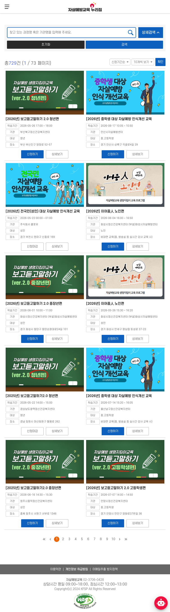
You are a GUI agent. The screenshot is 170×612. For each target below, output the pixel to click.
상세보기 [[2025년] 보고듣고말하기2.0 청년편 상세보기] (57, 431)
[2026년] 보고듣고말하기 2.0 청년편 (32, 119)
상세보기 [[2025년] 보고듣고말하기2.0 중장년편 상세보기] (57, 523)
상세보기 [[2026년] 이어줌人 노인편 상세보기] (137, 246)
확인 (160, 62)
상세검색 (152, 31)
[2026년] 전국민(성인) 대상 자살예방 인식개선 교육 (43, 211)
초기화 (45, 44)
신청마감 (32, 246)
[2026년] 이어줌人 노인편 (105, 211)
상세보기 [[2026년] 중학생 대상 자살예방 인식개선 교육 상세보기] (137, 154)
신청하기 (32, 154)
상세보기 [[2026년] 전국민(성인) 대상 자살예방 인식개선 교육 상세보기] (57, 246)
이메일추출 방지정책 (105, 569)
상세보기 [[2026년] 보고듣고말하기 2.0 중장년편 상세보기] (57, 338)
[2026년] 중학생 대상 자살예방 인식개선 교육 (119, 119)
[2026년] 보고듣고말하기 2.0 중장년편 (34, 304)
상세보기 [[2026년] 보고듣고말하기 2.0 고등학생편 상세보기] (137, 523)
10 (113, 539)
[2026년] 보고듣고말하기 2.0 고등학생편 (116, 488)
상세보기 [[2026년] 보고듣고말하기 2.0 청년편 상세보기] (57, 154)
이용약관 (55, 569)
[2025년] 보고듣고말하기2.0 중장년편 (33, 488)
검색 (124, 44)
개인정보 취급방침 (76, 569)
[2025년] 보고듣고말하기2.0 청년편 (32, 396)
